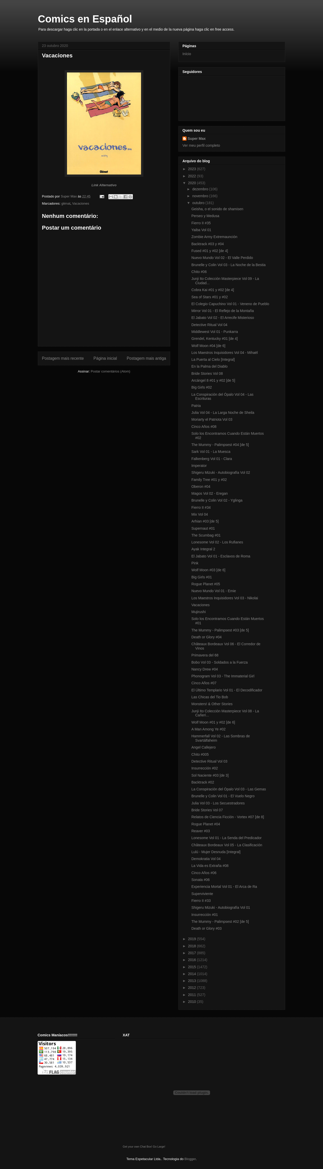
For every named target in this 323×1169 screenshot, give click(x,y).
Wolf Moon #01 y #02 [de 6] (213, 722)
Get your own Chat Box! (137, 1146)
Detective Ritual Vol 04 (209, 325)
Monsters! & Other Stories (212, 704)
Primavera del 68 (204, 655)
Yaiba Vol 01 (201, 230)
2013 (192, 981)
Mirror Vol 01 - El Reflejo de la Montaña (222, 311)
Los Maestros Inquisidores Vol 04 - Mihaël (224, 353)
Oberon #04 (200, 486)
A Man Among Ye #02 (208, 729)
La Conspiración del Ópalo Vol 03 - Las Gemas (228, 789)
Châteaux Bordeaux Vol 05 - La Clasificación (226, 845)
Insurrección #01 (204, 915)
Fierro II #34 (201, 507)
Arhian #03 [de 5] (205, 521)
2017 (192, 953)
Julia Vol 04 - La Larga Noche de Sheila (222, 413)
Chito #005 (200, 754)
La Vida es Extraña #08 (209, 866)
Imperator (199, 466)
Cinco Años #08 (203, 427)
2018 (192, 946)
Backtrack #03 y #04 (207, 244)
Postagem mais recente (63, 358)
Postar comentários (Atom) (110, 371)
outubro (198, 203)
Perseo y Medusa (205, 216)
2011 (192, 995)
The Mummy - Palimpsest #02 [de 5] (220, 921)
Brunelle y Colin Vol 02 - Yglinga (217, 500)
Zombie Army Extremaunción (214, 237)
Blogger (190, 1159)
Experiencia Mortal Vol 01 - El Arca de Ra (224, 887)
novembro (200, 196)
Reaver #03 (200, 831)
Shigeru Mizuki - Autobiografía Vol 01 (220, 907)
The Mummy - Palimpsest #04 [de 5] (220, 445)
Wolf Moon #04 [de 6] (208, 346)
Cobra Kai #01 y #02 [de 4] (212, 290)
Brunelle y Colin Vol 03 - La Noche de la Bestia (228, 265)
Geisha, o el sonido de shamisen (217, 209)
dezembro (200, 189)
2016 (192, 960)
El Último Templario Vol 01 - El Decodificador (226, 690)
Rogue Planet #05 (205, 584)
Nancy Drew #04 (204, 669)
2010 (192, 1002)
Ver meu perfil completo (201, 145)
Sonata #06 (200, 880)
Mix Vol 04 (199, 514)
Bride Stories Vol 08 (207, 373)
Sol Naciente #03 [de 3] (210, 775)
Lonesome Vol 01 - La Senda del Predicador (226, 838)
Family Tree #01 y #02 (209, 480)
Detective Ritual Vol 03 (209, 761)
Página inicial (105, 358)
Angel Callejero (203, 747)
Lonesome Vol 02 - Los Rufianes (217, 542)
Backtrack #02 (202, 782)
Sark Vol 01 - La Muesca (210, 452)
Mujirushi (198, 612)
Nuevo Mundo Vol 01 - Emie (213, 591)
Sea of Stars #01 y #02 (209, 297)
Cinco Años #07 (203, 683)
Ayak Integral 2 (203, 549)
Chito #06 (199, 272)
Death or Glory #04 (206, 637)
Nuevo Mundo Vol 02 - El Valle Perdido (222, 258)
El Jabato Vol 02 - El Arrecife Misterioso (222, 318)
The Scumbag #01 (206, 535)
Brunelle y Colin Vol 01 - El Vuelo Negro (223, 796)
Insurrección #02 (204, 768)
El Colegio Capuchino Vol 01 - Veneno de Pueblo (230, 304)
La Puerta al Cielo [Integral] (213, 359)
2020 (192, 183)
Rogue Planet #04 (205, 824)
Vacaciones (80, 203)
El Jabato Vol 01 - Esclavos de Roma (220, 556)
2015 (192, 967)
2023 (192, 169)
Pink (194, 563)
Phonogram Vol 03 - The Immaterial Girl (222, 676)
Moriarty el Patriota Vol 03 (211, 419)
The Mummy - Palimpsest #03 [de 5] (220, 630)
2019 (192, 939)
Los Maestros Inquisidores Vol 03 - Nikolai (224, 598)
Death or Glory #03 (206, 928)
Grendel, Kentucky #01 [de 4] (214, 339)
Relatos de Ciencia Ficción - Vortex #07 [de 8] (227, 817)
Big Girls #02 (201, 387)
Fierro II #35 (201, 223)
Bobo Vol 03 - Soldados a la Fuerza (219, 662)
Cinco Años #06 (203, 873)
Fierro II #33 (201, 901)
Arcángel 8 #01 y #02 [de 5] (213, 380)
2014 (192, 974)
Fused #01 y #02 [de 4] (209, 251)
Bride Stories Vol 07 (207, 810)
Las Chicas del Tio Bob (209, 697)
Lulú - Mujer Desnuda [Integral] (215, 852)
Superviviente (202, 894)
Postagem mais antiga (146, 358)
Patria (196, 406)
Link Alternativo (104, 185)
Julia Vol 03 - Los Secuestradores (218, 803)
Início (186, 54)
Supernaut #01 (203, 528)
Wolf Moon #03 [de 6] (208, 570)
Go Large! (159, 1146)
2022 (192, 176)
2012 (192, 988)
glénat (65, 203)
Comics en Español (85, 18)
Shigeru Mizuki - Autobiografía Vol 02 (220, 472)
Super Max (197, 138)
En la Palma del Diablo (209, 366)
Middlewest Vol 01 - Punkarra (214, 332)
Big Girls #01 (201, 577)
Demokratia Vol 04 (206, 859)
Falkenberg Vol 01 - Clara (211, 459)
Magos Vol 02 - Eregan (209, 493)
